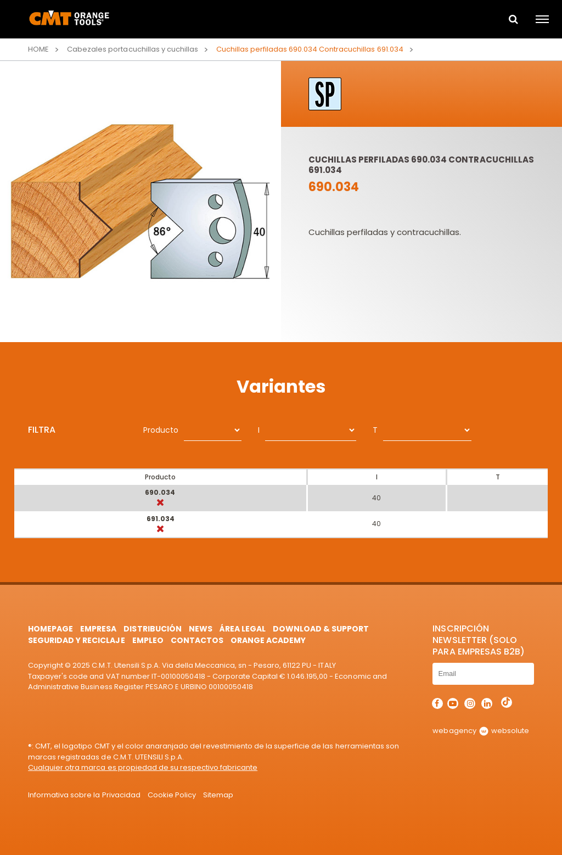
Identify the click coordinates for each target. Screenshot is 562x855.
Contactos (197, 640)
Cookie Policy (172, 795)
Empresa (98, 628)
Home (38, 49)
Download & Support (321, 628)
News (200, 628)
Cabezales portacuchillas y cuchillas (132, 49)
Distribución (152, 628)
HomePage (50, 628)
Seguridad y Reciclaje (76, 640)
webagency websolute (480, 730)
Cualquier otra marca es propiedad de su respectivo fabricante (142, 767)
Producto (160, 429)
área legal (243, 628)
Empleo (148, 640)
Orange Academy (268, 640)
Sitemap (218, 795)
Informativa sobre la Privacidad (84, 795)
